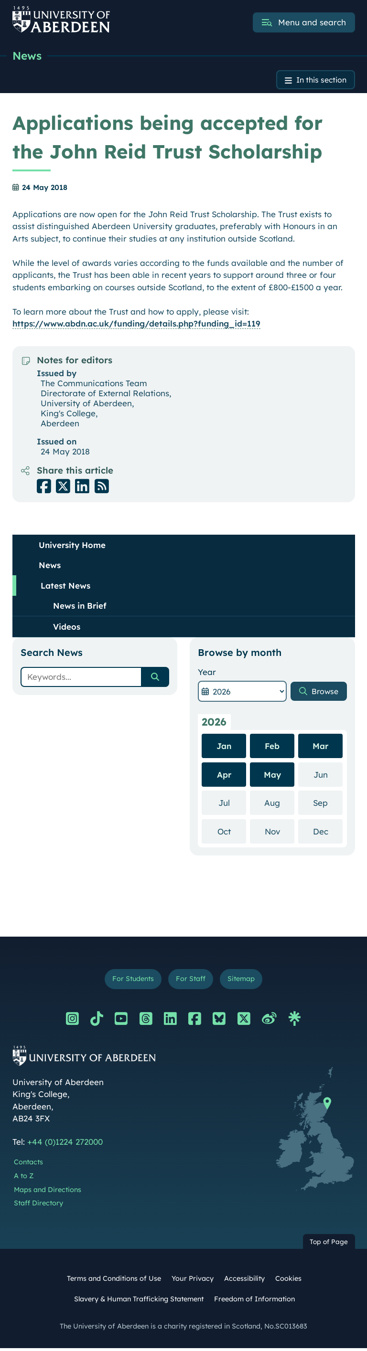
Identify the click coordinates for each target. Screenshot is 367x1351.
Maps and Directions (47, 1192)
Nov (279, 832)
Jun (328, 775)
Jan (223, 747)
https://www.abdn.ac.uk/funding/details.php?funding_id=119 (136, 325)
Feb (272, 747)
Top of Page (329, 1244)
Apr (224, 776)
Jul (232, 803)
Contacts (28, 1165)
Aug (279, 803)
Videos (66, 628)
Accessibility (244, 1281)
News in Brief (80, 607)
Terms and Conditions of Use (114, 1281)
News (27, 56)
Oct (231, 832)
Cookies (288, 1281)
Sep (328, 803)
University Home (72, 546)
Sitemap (244, 981)
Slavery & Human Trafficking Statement (139, 1302)
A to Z (23, 1178)
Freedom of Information (254, 1302)
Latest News (65, 587)
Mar (320, 747)
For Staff (190, 981)
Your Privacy (193, 1281)
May (272, 776)
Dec (328, 832)
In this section (318, 81)
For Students (130, 981)
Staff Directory (38, 1206)
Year (207, 673)
